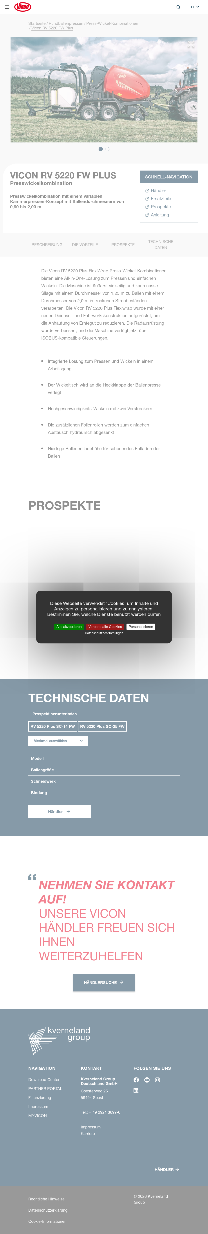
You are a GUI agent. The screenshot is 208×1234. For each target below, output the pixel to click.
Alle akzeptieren (69, 626)
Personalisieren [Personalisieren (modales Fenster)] (141, 626)
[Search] (178, 7)
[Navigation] (7, 7)
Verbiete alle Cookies (105, 626)
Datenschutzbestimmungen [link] (104, 633)
